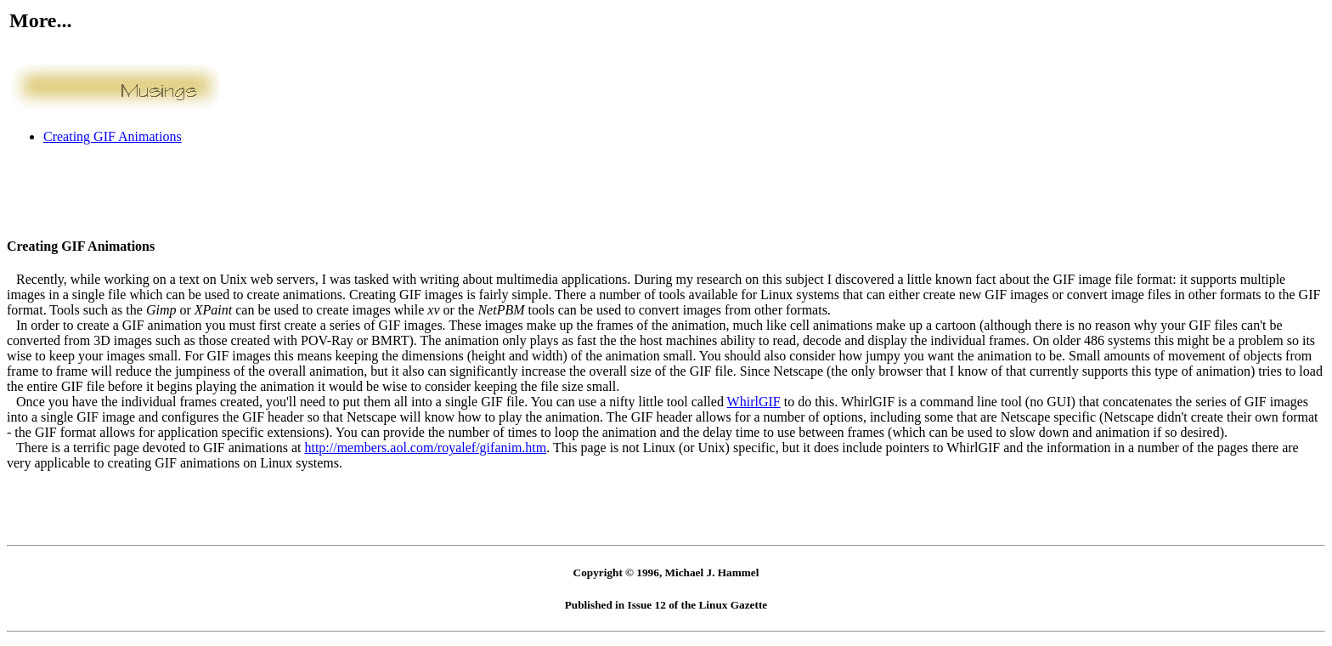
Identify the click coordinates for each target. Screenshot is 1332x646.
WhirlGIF (754, 401)
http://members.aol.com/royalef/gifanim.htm (425, 447)
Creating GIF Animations (112, 136)
